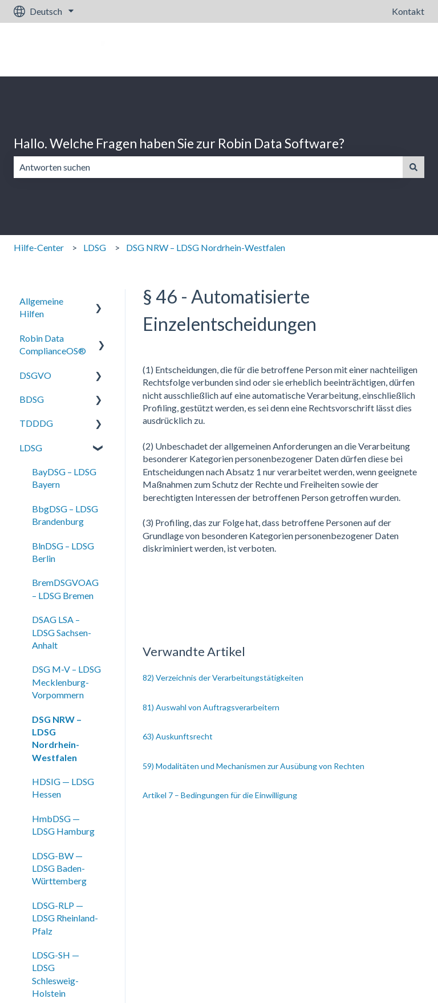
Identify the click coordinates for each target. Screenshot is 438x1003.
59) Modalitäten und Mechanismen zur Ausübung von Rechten (253, 766)
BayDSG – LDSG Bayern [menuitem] (64, 478)
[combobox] (208, 167)
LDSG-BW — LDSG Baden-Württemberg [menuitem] (59, 868)
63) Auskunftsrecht (178, 736)
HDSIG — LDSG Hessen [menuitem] (63, 787)
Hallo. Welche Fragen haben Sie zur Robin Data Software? (179, 143)
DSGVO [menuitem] (35, 375)
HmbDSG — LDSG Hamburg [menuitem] (63, 824)
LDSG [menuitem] (30, 447)
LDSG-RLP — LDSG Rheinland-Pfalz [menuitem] (65, 918)
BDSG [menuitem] (31, 399)
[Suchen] (413, 167)
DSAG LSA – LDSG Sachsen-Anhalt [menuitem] (61, 632)
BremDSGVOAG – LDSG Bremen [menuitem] (65, 588)
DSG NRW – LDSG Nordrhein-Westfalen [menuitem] (57, 738)
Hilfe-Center (39, 247)
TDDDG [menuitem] (36, 423)
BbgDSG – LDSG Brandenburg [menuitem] (65, 515)
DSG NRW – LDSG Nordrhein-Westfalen (205, 247)
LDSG (94, 247)
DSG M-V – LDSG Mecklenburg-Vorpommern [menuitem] (66, 682)
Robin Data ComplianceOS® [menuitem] (52, 344)
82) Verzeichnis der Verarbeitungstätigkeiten (223, 677)
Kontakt (408, 11)
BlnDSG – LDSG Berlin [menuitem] (63, 552)
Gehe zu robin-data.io (370, 49)
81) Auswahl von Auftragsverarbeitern (211, 707)
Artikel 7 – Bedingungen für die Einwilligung (220, 795)
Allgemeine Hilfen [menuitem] (41, 307)
